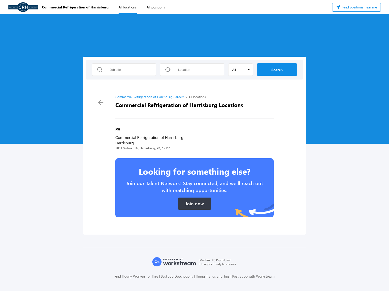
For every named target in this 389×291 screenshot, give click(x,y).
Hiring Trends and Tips (212, 276)
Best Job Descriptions (177, 276)
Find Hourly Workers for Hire (136, 276)
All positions (156, 7)
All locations (128, 7)
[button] (240, 69)
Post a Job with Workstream (253, 276)
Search (277, 69)
